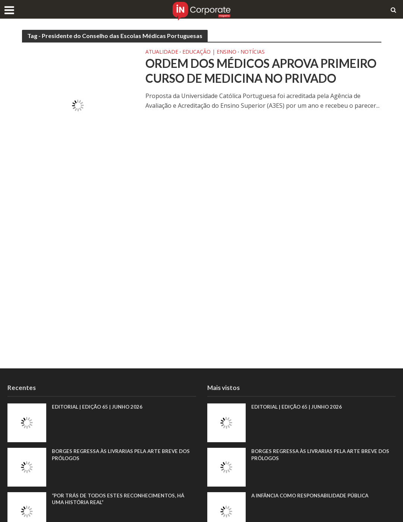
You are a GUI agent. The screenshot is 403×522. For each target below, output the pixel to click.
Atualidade (161, 52)
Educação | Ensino (209, 52)
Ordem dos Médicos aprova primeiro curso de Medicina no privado (247, 79)
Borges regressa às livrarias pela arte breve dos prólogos (123, 455)
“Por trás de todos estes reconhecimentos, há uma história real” (121, 499)
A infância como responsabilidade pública (313, 496)
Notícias (252, 52)
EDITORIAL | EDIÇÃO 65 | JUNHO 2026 (99, 407)
